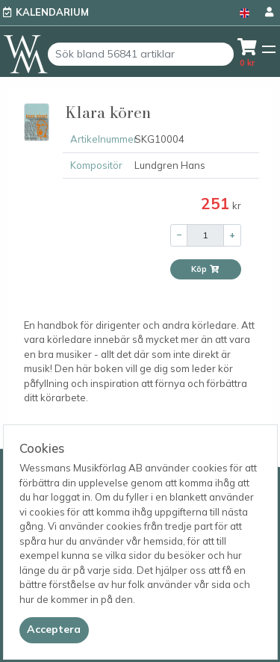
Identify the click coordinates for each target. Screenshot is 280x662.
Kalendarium (52, 12)
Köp (205, 269)
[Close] (54, 630)
